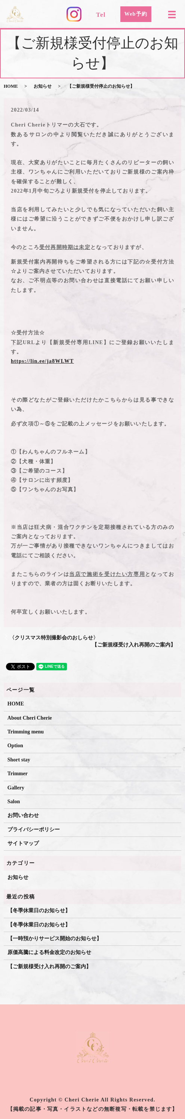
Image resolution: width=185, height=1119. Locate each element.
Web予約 (135, 14)
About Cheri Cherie (29, 718)
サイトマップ (23, 843)
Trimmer (17, 773)
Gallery (15, 788)
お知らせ (43, 86)
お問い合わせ (23, 815)
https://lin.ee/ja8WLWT (42, 361)
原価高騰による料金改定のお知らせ (49, 952)
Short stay (18, 760)
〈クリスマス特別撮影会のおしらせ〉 (53, 637)
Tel (101, 14)
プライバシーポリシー (33, 829)
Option (15, 745)
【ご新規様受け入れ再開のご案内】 (134, 645)
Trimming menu (25, 732)
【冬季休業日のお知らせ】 (38, 910)
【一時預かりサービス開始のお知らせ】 (54, 938)
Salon (13, 801)
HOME (11, 86)
